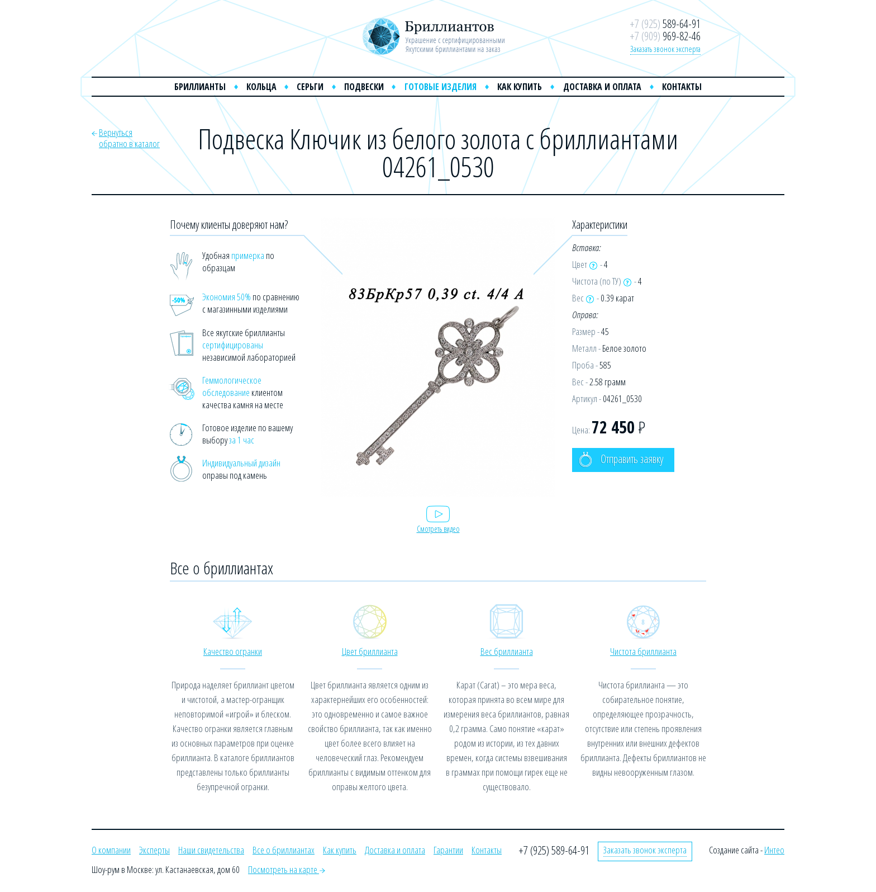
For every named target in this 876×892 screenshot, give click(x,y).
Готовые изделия (440, 87)
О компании (111, 849)
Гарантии (448, 849)
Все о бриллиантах (284, 849)
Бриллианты (200, 87)
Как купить (519, 87)
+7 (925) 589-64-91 (553, 850)
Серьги (310, 87)
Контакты (682, 87)
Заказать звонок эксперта (665, 48)
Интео (774, 849)
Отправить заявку (621, 459)
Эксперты (154, 849)
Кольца (261, 87)
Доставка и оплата (602, 87)
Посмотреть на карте (286, 869)
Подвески (364, 87)
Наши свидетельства (211, 849)
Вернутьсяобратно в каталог (129, 138)
